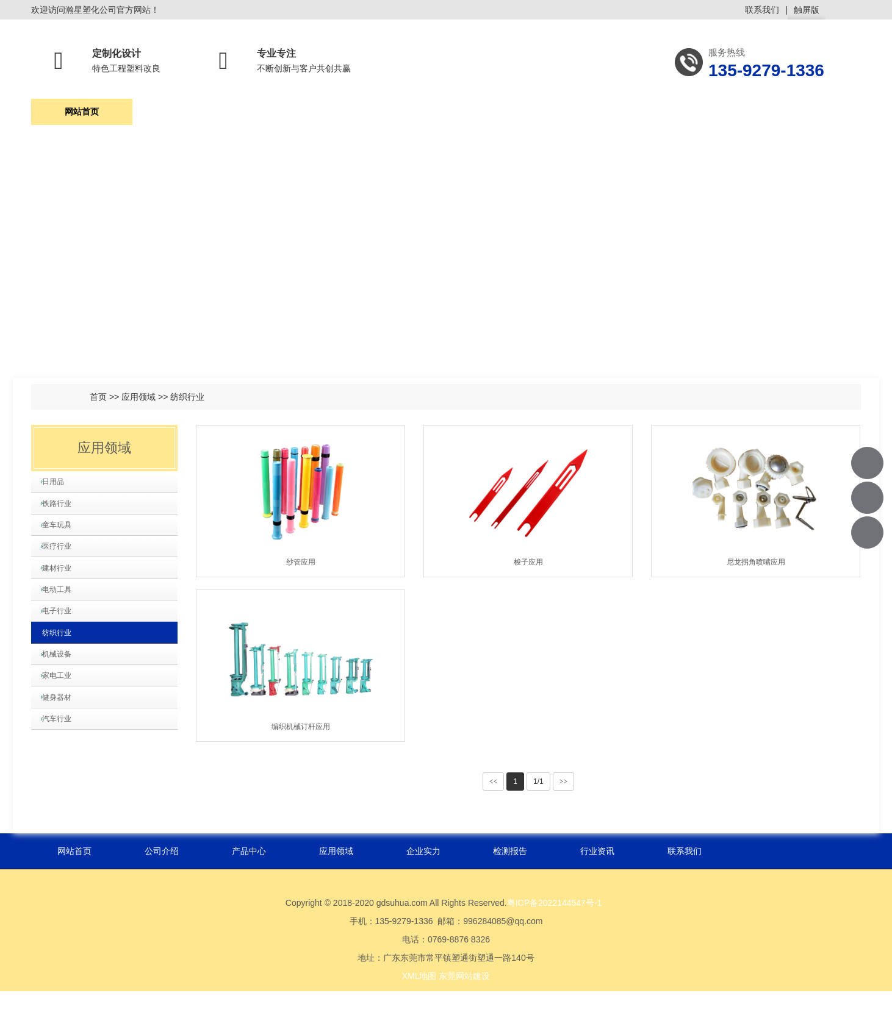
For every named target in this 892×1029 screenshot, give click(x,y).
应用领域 (385, 116)
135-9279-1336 (868, 463)
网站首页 (81, 116)
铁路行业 (62, 520)
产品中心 (284, 116)
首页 (98, 397)
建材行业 (62, 617)
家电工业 (62, 778)
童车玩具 (62, 552)
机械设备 (62, 746)
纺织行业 (187, 397)
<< (493, 781)
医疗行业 (62, 584)
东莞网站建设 (464, 1014)
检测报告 (587, 116)
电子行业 (62, 681)
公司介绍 (183, 116)
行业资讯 (688, 116)
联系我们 (762, 10)
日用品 (58, 488)
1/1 (538, 781)
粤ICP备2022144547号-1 (554, 940)
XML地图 (419, 1014)
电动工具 (62, 649)
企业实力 (486, 116)
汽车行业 (62, 843)
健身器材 (62, 811)
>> (563, 781)
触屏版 (806, 12)
